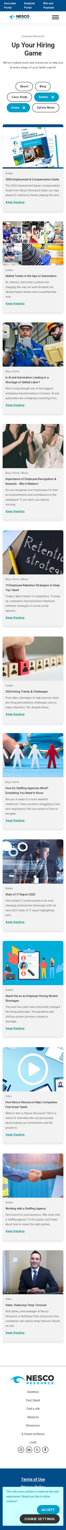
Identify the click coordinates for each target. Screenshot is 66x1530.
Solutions (33, 1391)
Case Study (19, 97)
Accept (48, 1510)
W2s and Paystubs (48, 5)
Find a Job (33, 1408)
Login (33, 1442)
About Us (33, 1417)
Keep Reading (15, 202)
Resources (33, 1425)
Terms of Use (33, 1479)
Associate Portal (10, 5)
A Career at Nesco (33, 1433)
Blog (43, 86)
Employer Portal (29, 5)
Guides (46, 97)
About (24, 86)
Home (18, 107)
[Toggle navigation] (55, 17)
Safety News (46, 107)
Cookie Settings (39, 1519)
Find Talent (33, 1400)
